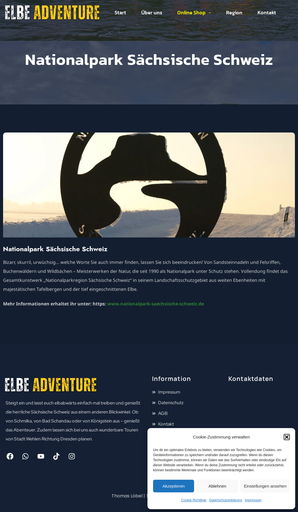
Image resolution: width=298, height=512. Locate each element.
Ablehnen (217, 486)
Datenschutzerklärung (225, 500)
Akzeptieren (173, 486)
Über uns (151, 12)
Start (120, 12)
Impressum (253, 500)
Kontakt (267, 12)
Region (234, 12)
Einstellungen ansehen (265, 486)
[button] (287, 437)
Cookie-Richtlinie (193, 500)
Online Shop (194, 12)
